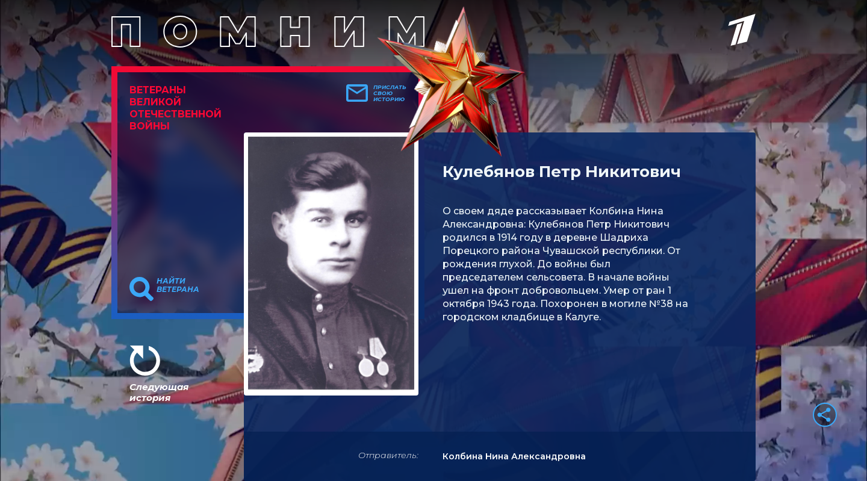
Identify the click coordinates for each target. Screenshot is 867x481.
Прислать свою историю (389, 93)
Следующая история (158, 392)
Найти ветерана (178, 285)
